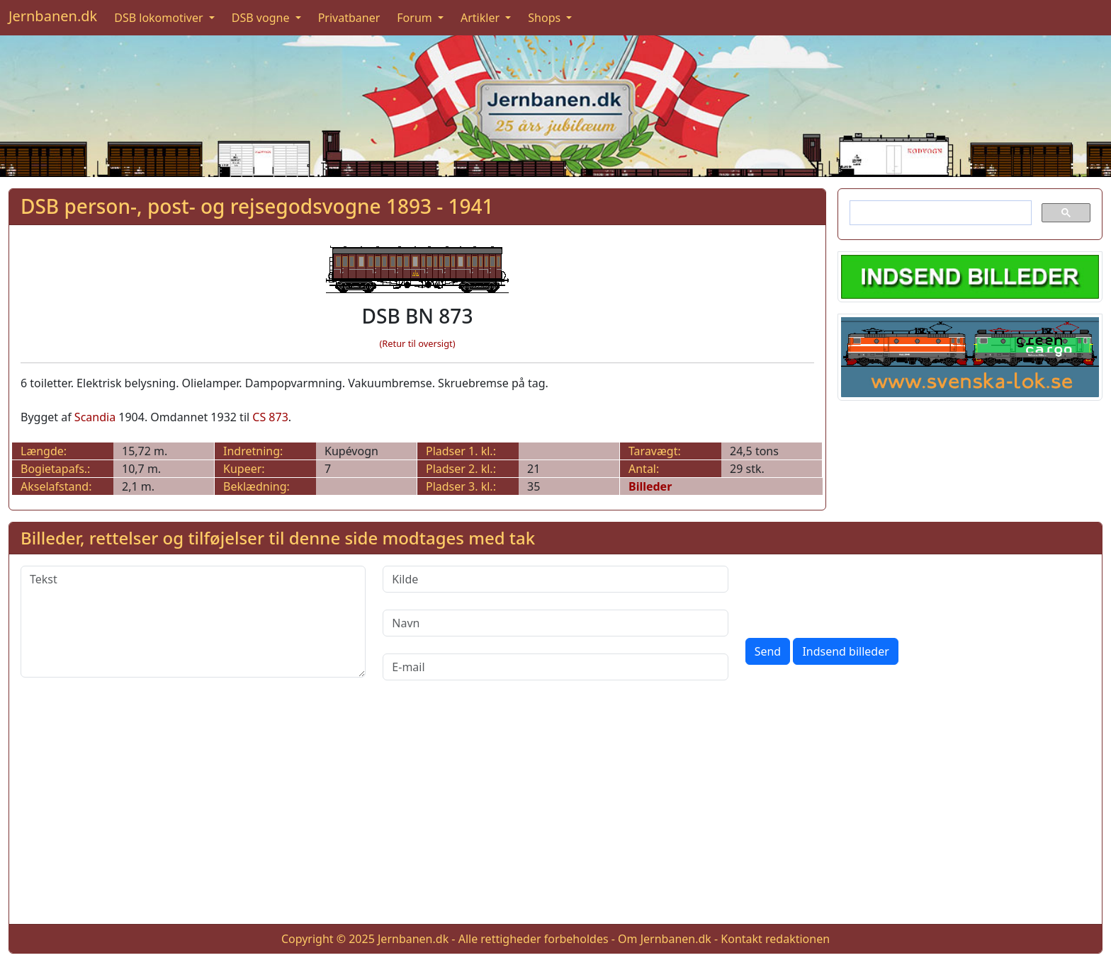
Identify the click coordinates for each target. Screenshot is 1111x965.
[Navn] (555, 623)
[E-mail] (555, 666)
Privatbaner (349, 17)
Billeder (650, 486)
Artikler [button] (481, 17)
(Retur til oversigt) (418, 343)
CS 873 (270, 417)
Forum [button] (416, 17)
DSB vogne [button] (262, 17)
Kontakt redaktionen (775, 939)
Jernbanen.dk (53, 15)
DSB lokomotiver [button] (160, 17)
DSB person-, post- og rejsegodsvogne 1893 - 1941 (257, 206)
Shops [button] (545, 17)
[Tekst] (193, 622)
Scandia (94, 417)
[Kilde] (555, 579)
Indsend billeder (845, 651)
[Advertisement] (555, 813)
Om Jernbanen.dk (664, 939)
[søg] (939, 213)
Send (768, 651)
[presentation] (853, 593)
